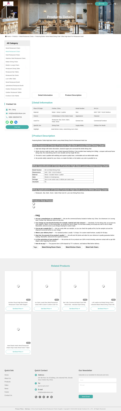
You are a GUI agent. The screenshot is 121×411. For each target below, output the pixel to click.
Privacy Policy (19, 409)
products (64, 4)
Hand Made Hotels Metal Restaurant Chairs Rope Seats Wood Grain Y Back (17, 346)
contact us (88, 4)
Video (6, 385)
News (6, 388)
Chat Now (17, 127)
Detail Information (45, 95)
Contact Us (8, 395)
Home (48, 4)
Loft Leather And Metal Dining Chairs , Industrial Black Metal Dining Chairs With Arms (103, 304)
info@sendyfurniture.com (17, 113)
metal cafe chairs (92, 247)
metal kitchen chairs (73, 247)
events (80, 4)
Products (15, 36)
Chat (101, 4)
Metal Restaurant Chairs (26, 36)
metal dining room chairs (51, 247)
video (72, 4)
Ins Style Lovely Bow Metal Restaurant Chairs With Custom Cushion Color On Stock (46, 304)
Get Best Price (91, 86)
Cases (7, 392)
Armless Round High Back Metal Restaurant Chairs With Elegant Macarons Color (18, 304)
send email (86, 396)
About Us (8, 378)
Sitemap (27, 409)
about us (55, 4)
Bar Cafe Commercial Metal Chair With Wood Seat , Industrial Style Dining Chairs (74, 304)
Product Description (73, 95)
